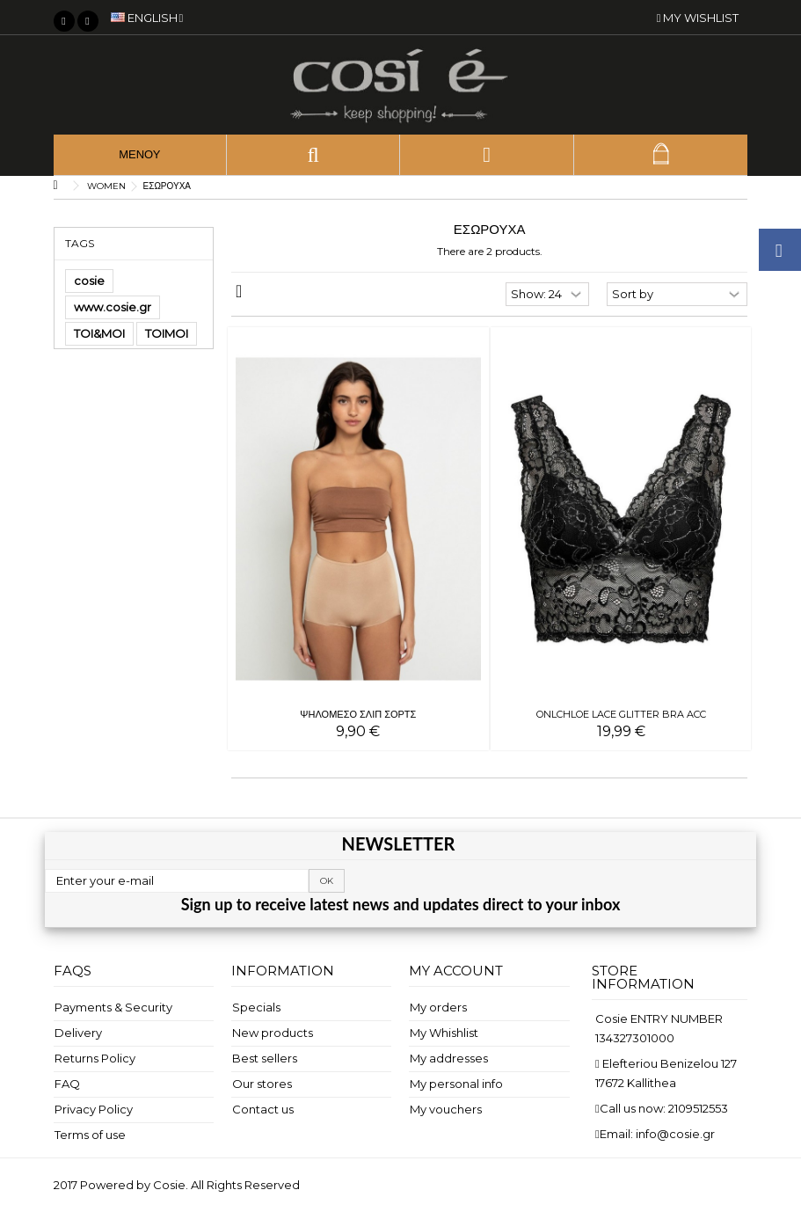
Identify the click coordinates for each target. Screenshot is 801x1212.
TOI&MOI (99, 333)
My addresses (449, 1058)
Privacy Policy (94, 1109)
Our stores (262, 1084)
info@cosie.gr (675, 1134)
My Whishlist (444, 1033)
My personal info (456, 1084)
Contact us (263, 1109)
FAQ (67, 1084)
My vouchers (446, 1109)
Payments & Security (113, 1007)
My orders (438, 1007)
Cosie (169, 1185)
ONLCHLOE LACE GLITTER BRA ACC (621, 714)
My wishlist (698, 18)
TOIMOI (166, 333)
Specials (256, 1007)
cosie (89, 281)
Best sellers (264, 1058)
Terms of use (90, 1135)
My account (456, 970)
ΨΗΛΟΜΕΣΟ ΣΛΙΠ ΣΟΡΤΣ (358, 714)
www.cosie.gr (112, 307)
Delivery (78, 1033)
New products (272, 1033)
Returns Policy (95, 1058)
